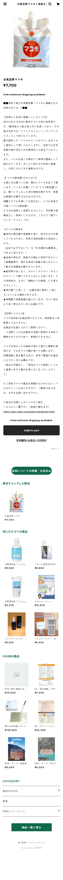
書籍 (5, 801)
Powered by (31, 848)
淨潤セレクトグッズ (14, 811)
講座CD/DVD (10, 791)
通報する (55, 448)
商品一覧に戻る (31, 827)
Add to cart (31, 430)
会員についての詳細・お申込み (31, 471)
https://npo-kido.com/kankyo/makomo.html (29, 411)
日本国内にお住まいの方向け (31, 440)
